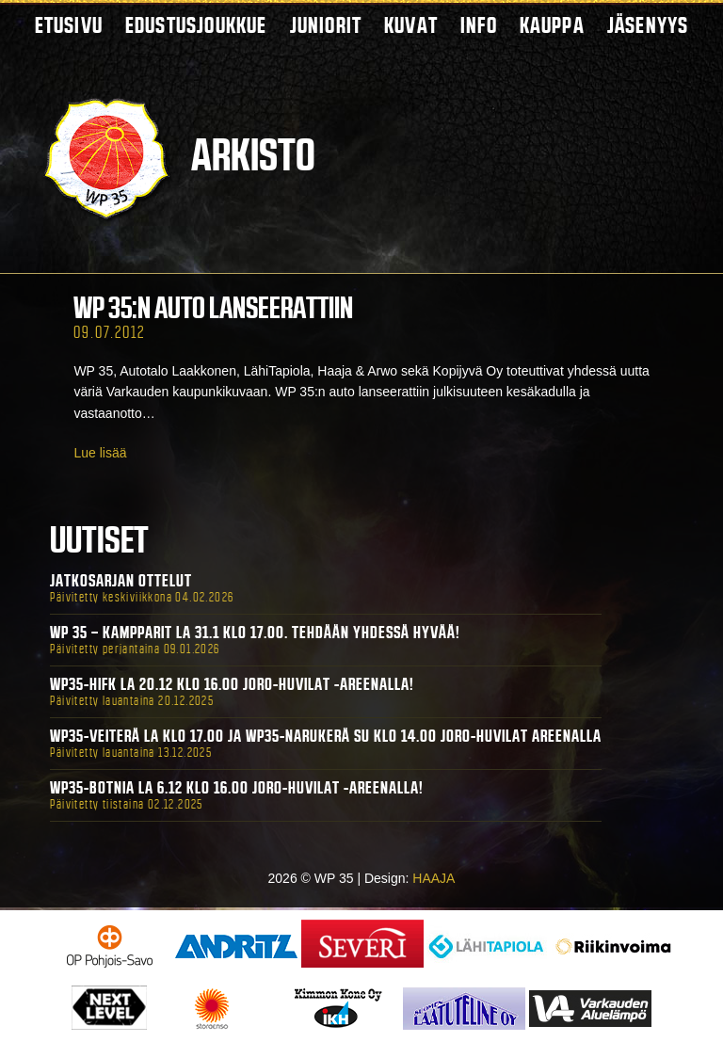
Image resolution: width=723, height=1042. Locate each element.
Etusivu (69, 25)
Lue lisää (99, 452)
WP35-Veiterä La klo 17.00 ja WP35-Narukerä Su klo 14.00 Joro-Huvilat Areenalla (326, 736)
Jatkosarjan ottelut (121, 580)
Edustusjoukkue (196, 25)
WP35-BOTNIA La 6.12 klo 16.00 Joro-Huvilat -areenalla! (237, 787)
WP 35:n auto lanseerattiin (213, 308)
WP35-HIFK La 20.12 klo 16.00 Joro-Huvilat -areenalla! (232, 684)
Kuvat (411, 25)
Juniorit (326, 25)
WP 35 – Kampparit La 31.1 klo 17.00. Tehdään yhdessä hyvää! (255, 632)
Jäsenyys (648, 25)
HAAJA (433, 878)
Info (478, 25)
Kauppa (552, 25)
